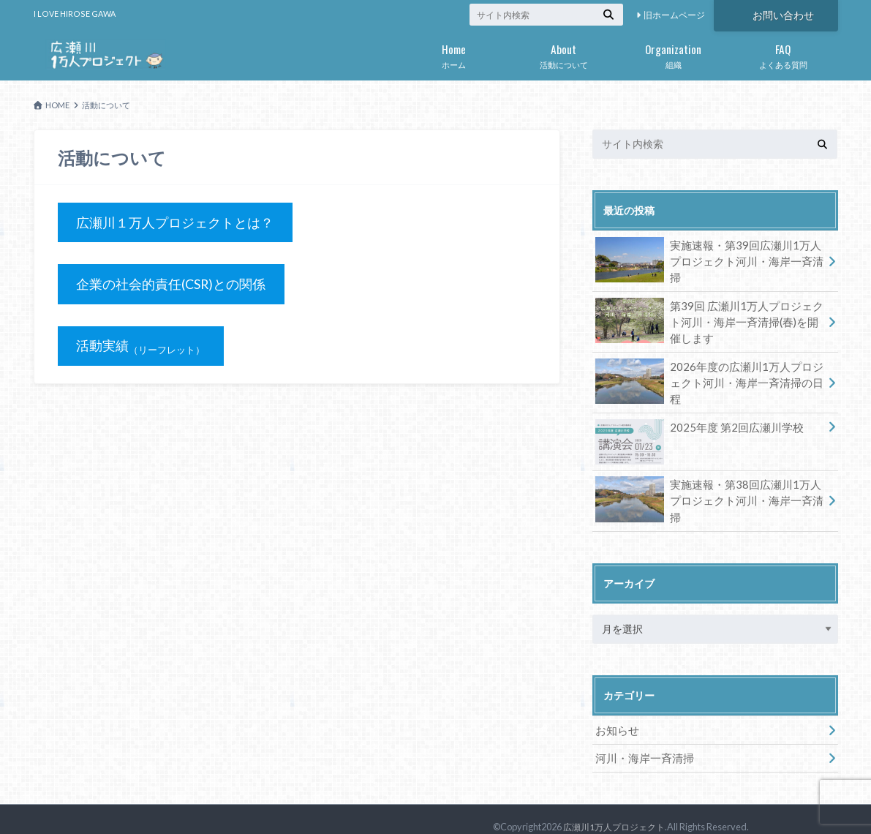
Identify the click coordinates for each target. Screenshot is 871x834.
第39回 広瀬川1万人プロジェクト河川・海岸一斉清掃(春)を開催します (709, 317)
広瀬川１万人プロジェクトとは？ (175, 222)
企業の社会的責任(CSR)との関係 (171, 285)
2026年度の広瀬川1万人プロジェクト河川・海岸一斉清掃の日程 (708, 371)
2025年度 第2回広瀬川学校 (694, 420)
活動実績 (143, 347)
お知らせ (615, 716)
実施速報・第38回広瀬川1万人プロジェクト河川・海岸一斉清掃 (708, 485)
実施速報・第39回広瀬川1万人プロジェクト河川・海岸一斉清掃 (708, 254)
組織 (673, 53)
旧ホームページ (674, 15)
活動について (564, 53)
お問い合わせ (783, 14)
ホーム (454, 53)
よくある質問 (783, 53)
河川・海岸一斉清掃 (641, 743)
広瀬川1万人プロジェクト (618, 812)
